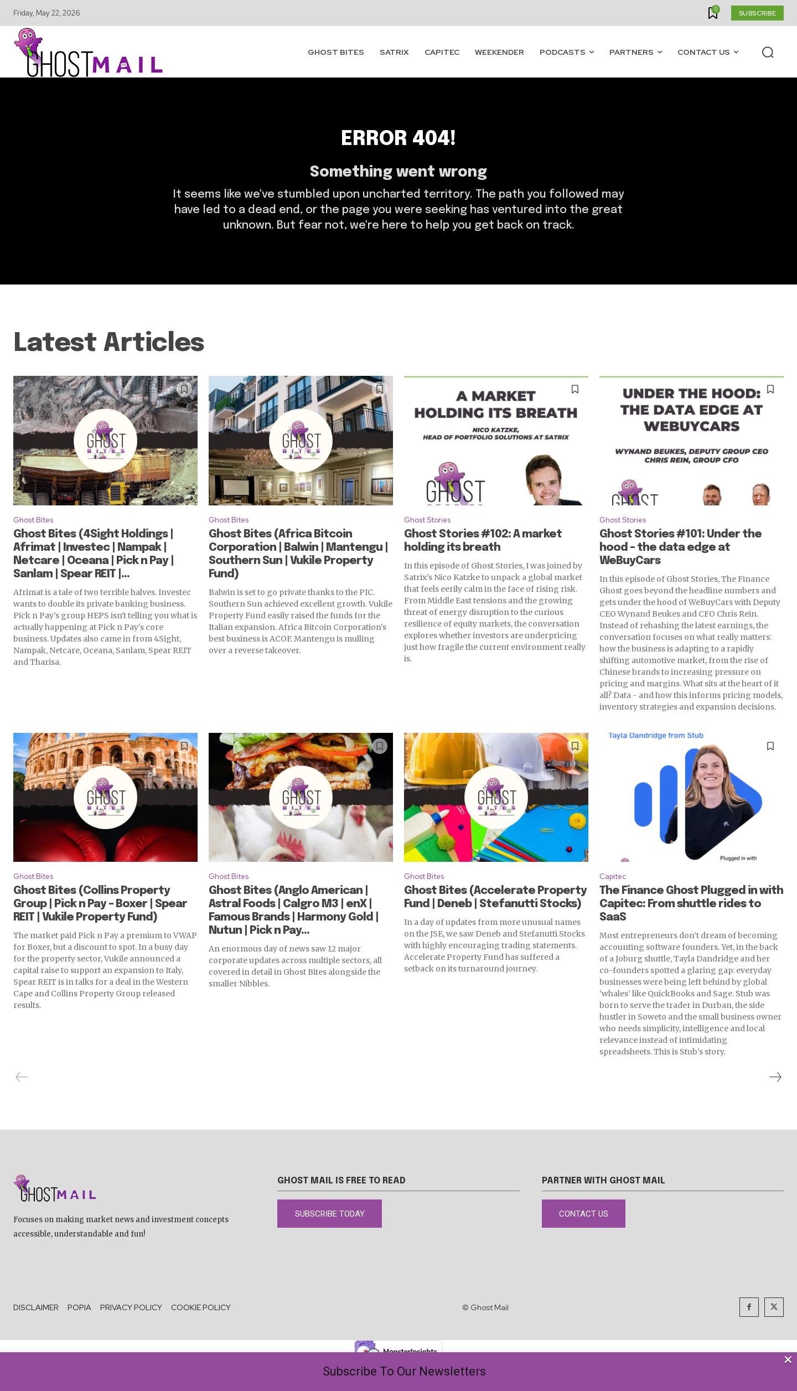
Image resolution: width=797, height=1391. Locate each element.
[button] (768, 52)
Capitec (615, 900)
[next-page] (775, 1102)
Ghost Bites (38, 541)
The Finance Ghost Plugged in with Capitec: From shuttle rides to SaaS (691, 930)
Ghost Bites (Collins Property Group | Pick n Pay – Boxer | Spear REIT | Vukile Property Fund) (100, 930)
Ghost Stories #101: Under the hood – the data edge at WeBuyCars (680, 570)
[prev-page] (21, 1102)
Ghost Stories (433, 541)
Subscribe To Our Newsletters (404, 1371)
